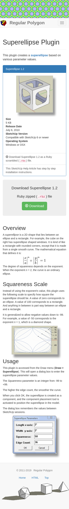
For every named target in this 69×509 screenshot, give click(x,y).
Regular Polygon (22, 23)
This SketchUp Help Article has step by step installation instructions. (31, 170)
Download (34, 206)
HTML (35, 477)
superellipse (39, 55)
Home (22, 477)
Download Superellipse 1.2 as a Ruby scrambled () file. (29, 159)
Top (47, 477)
